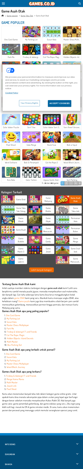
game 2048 (19, 298)
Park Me (10, 328)
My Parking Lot (13, 318)
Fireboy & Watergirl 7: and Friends (22, 331)
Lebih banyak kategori (41, 269)
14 (75, 183)
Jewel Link (11, 385)
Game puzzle (24, 301)
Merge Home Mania (15, 379)
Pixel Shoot (11, 389)
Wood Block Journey (16, 367)
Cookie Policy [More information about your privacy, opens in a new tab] (11, 92)
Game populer (12, 16)
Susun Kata (12, 322)
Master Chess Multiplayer (18, 325)
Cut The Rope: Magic (15, 335)
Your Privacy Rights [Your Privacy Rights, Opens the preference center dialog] (29, 103)
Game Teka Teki (27, 16)
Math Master (12, 341)
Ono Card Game (13, 315)
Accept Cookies (59, 103)
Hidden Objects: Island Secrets (20, 338)
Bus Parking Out (14, 345)
